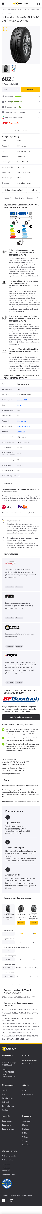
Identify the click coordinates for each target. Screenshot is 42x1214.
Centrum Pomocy (8, 1106)
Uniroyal (25, 1137)
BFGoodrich (21, 421)
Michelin (25, 1125)
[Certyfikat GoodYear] (7, 1184)
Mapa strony (6, 1164)
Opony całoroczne (8, 1129)
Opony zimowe (7, 1121)
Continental (26, 1121)
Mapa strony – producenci (7, 1169)
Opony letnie (6, 1125)
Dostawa (5, 1094)
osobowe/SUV (22, 400)
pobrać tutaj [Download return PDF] (16, 833)
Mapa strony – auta (8, 1174)
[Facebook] (3, 1201)
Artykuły (5, 1090)
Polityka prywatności (9, 1156)
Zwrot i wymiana (7, 1098)
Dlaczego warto (27, 1094)
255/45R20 (21, 432)
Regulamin (5, 1110)
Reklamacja (5, 1102)
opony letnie (12, 9)
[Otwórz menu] (3, 3)
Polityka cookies (7, 1160)
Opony (4, 9)
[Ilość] (11, 89)
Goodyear (25, 1141)
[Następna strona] (29, 984)
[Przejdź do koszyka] (38, 3)
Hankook (25, 1129)
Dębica (24, 1133)
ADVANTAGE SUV (23, 426)
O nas (24, 1090)
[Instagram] (11, 1201)
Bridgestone (26, 1145)
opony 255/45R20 (23, 9)
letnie (19, 405)
